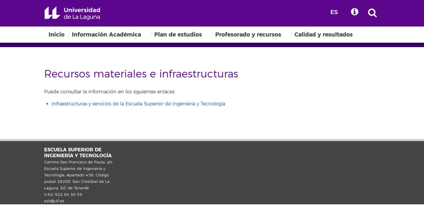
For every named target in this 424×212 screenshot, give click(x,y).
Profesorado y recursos (248, 34)
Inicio (56, 34)
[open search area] (372, 13)
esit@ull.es (54, 201)
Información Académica (106, 34)
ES (334, 12)
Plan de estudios (178, 34)
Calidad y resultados (323, 34)
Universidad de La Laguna (72, 13)
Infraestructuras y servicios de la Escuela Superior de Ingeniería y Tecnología (138, 104)
